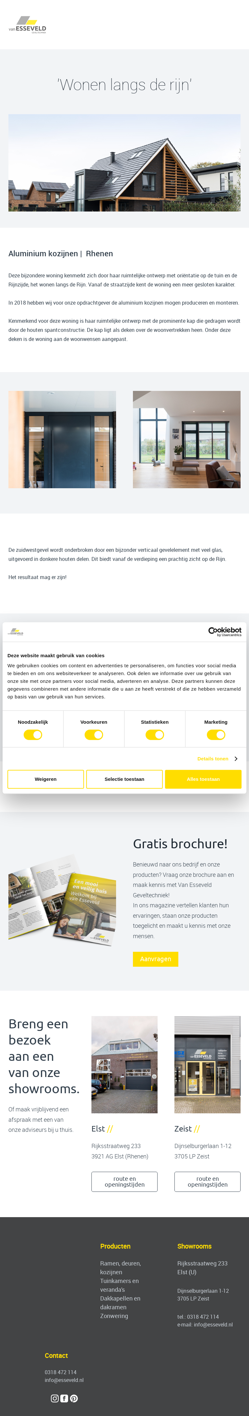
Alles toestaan (203, 779)
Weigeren (45, 779)
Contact (56, 1355)
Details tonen (212, 758)
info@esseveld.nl (213, 1324)
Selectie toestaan (125, 779)
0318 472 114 (203, 1316)
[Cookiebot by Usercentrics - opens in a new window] (213, 632)
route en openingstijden (125, 1181)
